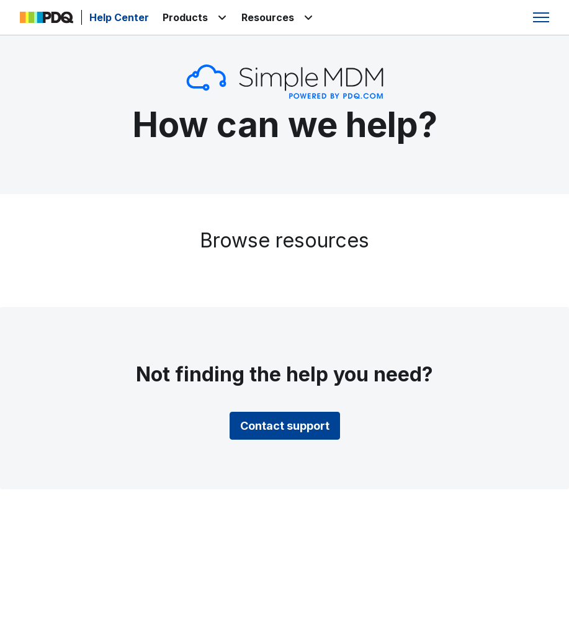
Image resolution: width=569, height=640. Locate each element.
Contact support (284, 425)
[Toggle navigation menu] (541, 17)
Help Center (119, 17)
